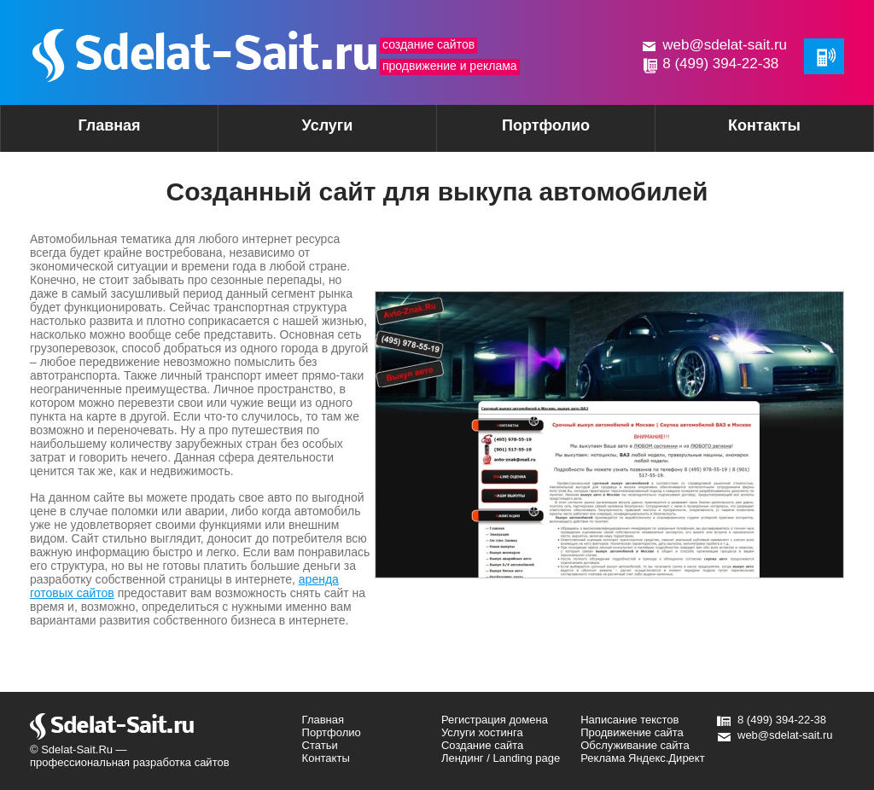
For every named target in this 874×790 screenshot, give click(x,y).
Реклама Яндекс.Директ (642, 758)
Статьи (320, 745)
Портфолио (546, 125)
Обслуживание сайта (634, 745)
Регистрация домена (494, 719)
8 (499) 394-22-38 (720, 63)
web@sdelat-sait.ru (724, 45)
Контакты (764, 125)
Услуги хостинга (482, 732)
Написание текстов (629, 719)
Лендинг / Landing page (500, 758)
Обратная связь (824, 56)
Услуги (297, 131)
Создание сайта (482, 745)
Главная (109, 125)
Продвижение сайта (632, 732)
